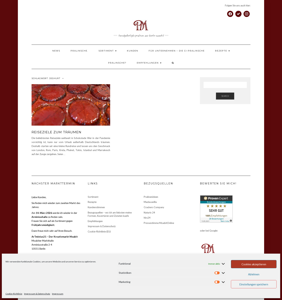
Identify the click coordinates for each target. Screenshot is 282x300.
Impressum (57, 293)
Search (225, 96)
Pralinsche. (79, 50)
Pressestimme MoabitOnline (159, 222)
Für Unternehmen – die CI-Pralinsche (177, 50)
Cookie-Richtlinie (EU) (99, 231)
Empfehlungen (149, 63)
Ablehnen (253, 274)
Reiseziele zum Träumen (56, 132)
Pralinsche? (117, 63)
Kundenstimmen (96, 207)
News (56, 50)
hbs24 (147, 217)
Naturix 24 (149, 212)
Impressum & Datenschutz (37, 293)
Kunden (132, 50)
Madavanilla (150, 201)
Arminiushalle (40, 216)
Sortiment (107, 50)
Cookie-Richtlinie (13, 293)
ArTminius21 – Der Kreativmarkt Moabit (55, 236)
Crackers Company (154, 207)
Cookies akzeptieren (254, 264)
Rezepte (222, 50)
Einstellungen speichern (253, 284)
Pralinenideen (151, 196)
